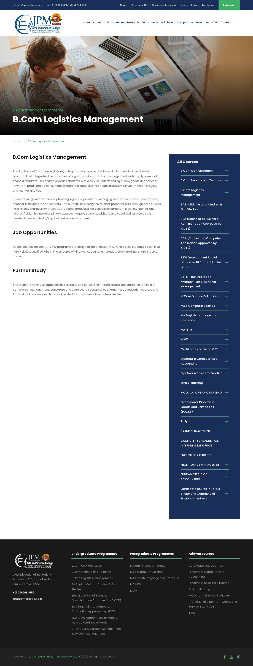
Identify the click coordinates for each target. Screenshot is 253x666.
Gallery (184, 5)
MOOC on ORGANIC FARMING (209, 595)
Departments (150, 22)
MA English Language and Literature (154, 578)
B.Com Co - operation (86, 566)
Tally (192, 613)
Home (86, 22)
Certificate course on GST (207, 566)
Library (195, 5)
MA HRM (135, 584)
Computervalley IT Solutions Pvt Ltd (55, 656)
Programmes (115, 22)
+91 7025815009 (78, 5)
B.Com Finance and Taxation (91, 572)
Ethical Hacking (199, 589)
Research (133, 22)
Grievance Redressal (164, 5)
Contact (226, 22)
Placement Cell (140, 5)
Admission (229, 5)
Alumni (124, 5)
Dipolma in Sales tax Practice (209, 583)
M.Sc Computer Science (146, 572)
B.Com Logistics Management (92, 578)
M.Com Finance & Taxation (148, 566)
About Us (99, 22)
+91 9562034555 (59, 5)
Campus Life (185, 22)
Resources (202, 22)
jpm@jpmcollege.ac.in (30, 5)
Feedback (208, 5)
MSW (133, 591)
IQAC (215, 22)
